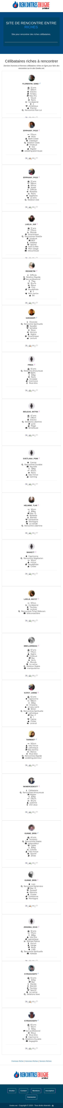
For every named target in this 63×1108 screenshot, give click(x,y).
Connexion (31, 1097)
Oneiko (12, 1091)
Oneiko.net (13, 1105)
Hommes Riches (32, 1061)
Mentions (36, 1091)
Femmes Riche (18, 1061)
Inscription (50, 1091)
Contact (23, 1091)
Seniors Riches (45, 1061)
